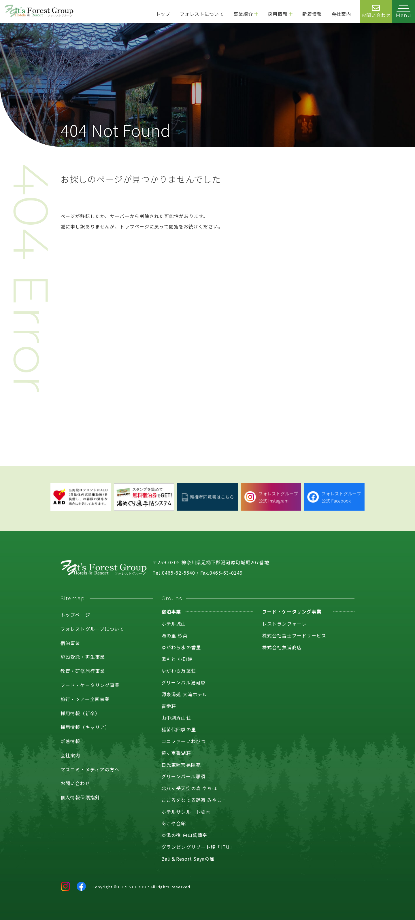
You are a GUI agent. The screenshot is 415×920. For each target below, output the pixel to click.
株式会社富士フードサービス (294, 635)
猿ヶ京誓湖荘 (176, 752)
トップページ (75, 614)
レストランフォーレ (284, 623)
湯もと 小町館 (177, 659)
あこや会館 (173, 823)
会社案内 (70, 755)
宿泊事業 (70, 642)
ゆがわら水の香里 (181, 647)
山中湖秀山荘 (176, 717)
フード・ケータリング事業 (90, 685)
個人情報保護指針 (80, 797)
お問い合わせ (75, 783)
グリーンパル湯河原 (183, 682)
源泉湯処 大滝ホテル (184, 694)
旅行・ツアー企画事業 (85, 699)
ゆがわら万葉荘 (178, 670)
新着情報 (70, 741)
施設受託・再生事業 (83, 656)
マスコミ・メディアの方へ (90, 769)
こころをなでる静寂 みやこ (191, 799)
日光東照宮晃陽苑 (181, 764)
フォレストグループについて (92, 628)
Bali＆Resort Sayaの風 (187, 858)
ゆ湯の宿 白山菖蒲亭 (184, 835)
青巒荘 (168, 706)
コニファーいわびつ (183, 741)
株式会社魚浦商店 (282, 647)
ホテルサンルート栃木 (186, 811)
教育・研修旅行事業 (83, 670)
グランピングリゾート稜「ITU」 (198, 846)
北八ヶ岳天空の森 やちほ (189, 788)
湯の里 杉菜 (174, 635)
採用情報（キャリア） (85, 727)
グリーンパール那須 (183, 776)
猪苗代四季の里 (178, 729)
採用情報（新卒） (80, 713)
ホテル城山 (173, 623)
